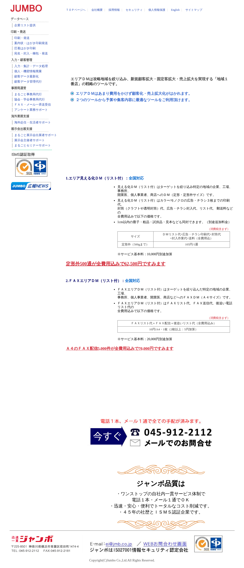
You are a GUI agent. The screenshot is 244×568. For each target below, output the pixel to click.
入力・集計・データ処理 (31, 66)
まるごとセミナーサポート (32, 145)
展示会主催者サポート (29, 140)
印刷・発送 (22, 38)
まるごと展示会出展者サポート (35, 135)
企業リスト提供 (25, 25)
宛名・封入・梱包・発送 (31, 53)
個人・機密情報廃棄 (28, 71)
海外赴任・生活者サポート (32, 122)
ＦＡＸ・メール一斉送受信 (32, 104)
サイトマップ (193, 9)
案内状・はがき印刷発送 (31, 43)
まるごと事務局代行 (28, 94)
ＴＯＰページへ (76, 9)
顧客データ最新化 (26, 76)
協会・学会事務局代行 (29, 99)
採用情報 (114, 9)
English (175, 9)
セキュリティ (134, 9)
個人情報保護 (156, 9)
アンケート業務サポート (31, 109)
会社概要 (97, 9)
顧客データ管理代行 (28, 81)
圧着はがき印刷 (25, 48)
